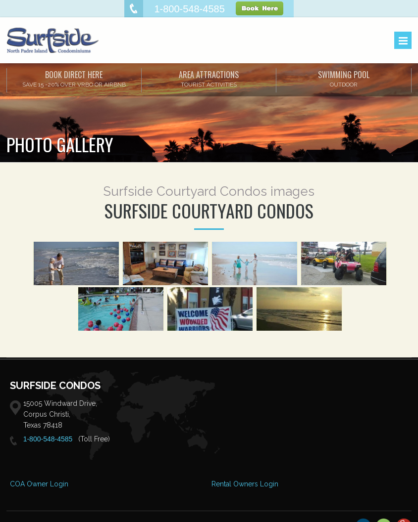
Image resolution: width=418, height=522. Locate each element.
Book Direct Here (74, 78)
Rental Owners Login (244, 484)
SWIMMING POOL (343, 78)
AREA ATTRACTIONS (209, 78)
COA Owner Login (39, 484)
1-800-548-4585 (48, 439)
